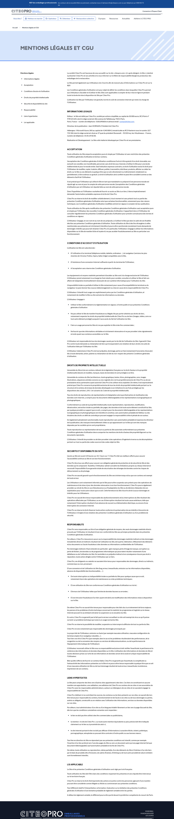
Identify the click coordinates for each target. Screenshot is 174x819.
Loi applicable (29, 122)
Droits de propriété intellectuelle (36, 97)
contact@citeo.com (127, 121)
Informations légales (32, 79)
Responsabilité (29, 110)
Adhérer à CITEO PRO (142, 18)
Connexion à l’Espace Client (152, 11)
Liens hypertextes (31, 116)
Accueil (15, 28)
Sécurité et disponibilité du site (35, 104)
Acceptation (28, 85)
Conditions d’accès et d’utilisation (36, 91)
